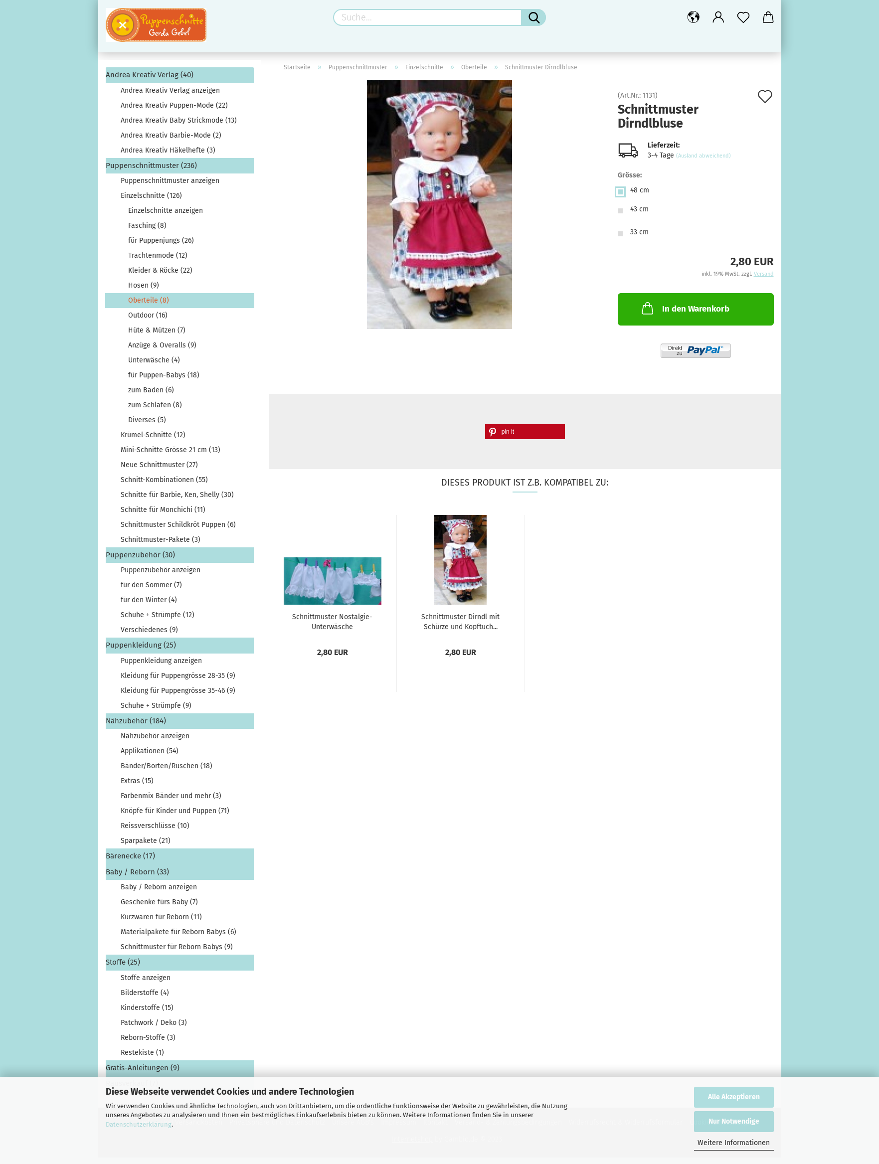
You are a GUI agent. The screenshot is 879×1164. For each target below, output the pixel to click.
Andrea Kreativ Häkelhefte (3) (168, 156)
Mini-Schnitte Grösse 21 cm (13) (170, 456)
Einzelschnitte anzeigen (165, 217)
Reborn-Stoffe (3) (148, 1043)
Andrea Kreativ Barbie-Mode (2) (171, 141)
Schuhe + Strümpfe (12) (157, 621)
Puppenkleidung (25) (141, 651)
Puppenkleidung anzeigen (161, 667)
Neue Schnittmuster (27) (159, 471)
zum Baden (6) (151, 396)
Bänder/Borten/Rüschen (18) (166, 772)
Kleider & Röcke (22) (160, 277)
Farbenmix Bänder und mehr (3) (171, 802)
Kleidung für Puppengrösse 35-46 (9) (178, 697)
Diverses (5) (147, 426)
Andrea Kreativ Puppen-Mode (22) (174, 111)
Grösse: (630, 181)
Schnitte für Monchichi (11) (163, 516)
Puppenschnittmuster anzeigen (170, 187)
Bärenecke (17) (130, 862)
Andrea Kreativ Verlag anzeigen (170, 96)
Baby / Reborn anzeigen (159, 893)
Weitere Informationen (734, 1143)
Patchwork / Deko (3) (154, 1028)
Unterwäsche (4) (154, 366)
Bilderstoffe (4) (145, 999)
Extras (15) (137, 787)
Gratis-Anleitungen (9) (142, 1073)
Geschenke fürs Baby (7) (159, 908)
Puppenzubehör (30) (140, 561)
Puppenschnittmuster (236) (151, 171)
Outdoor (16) (148, 322)
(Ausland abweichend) (703, 162)
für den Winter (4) (149, 606)
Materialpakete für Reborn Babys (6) (178, 938)
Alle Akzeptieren (734, 1097)
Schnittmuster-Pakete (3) (160, 546)
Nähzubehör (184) (136, 727)
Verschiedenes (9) (149, 636)
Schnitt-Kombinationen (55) (164, 486)
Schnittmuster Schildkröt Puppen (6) (178, 531)
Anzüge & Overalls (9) (162, 351)
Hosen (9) (143, 292)
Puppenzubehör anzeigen (160, 576)
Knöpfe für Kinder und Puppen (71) (175, 817)
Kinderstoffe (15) (147, 1013)
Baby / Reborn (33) (137, 878)
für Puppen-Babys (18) (163, 381)
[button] (525, 437)
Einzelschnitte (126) (151, 202)
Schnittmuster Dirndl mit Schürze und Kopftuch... (460, 627)
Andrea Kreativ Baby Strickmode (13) (179, 126)
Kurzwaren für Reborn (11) (161, 923)
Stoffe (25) (123, 968)
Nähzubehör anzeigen (155, 742)
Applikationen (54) (149, 757)
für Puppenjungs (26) (161, 247)
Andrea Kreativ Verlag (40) (149, 81)
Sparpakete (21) (146, 847)
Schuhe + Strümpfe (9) (156, 712)
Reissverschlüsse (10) (155, 832)
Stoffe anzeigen (146, 984)
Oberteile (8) (148, 307)
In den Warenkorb (684, 315)
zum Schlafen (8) (155, 411)
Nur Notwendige (733, 1121)
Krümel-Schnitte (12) (153, 441)
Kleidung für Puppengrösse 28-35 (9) (178, 682)
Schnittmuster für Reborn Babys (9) (177, 953)
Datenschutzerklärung (139, 1124)
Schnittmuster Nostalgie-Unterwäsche (332, 627)
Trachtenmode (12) (157, 262)
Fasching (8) (147, 232)
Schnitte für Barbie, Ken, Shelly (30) (177, 501)
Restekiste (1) (142, 1058)
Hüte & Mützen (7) (156, 337)
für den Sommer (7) (151, 591)
